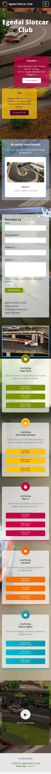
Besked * (9, 259)
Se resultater (19, 113)
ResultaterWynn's (25, 536)
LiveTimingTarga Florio (25, 390)
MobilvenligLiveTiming (25, 399)
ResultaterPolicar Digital (25, 646)
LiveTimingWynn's (25, 518)
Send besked (14, 293)
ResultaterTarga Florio (25, 408)
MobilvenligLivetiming (25, 600)
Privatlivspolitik (25, 761)
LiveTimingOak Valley (25, 454)
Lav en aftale (31, 80)
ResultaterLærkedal (25, 582)
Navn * (8, 222)
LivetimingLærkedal (25, 591)
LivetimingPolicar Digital (25, 655)
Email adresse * (12, 235)
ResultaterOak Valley (25, 472)
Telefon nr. (10, 247)
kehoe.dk (31, 768)
